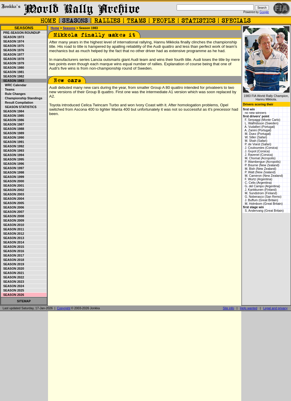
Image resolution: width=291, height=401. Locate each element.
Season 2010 (12, 225)
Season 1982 (12, 76)
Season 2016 (12, 251)
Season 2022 (12, 277)
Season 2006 (12, 207)
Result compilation (17, 102)
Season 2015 (12, 246)
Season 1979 (12, 63)
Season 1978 (12, 59)
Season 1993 (12, 150)
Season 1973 (12, 37)
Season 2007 (12, 211)
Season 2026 (12, 294)
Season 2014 (12, 242)
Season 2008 (12, 216)
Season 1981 (12, 72)
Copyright (63, 308)
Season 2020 (12, 268)
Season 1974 (12, 41)
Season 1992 (12, 146)
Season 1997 (12, 168)
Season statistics (18, 107)
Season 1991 (12, 142)
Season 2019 (12, 264)
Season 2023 (12, 281)
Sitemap (24, 301)
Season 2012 (12, 233)
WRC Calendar (13, 85)
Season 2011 (12, 229)
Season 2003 (12, 194)
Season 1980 (12, 67)
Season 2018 (12, 260)
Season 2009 (12, 220)
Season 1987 (12, 124)
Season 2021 (12, 273)
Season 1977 (12, 54)
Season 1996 (12, 163)
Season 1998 (12, 172)
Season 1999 (12, 177)
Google (264, 12)
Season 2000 (12, 181)
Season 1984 (12, 111)
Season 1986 (12, 120)
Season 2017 (12, 255)
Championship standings (21, 98)
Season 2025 (12, 290)
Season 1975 (12, 45)
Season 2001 (12, 185)
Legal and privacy (275, 308)
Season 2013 (12, 238)
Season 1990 (12, 137)
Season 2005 (12, 203)
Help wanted (248, 308)
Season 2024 (12, 286)
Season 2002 (12, 190)
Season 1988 (12, 128)
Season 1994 (12, 155)
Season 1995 (12, 159)
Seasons (23, 28)
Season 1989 (12, 133)
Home (55, 28)
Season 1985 (12, 115)
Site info (228, 308)
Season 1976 (12, 50)
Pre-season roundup (20, 32)
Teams (8, 89)
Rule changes (13, 94)
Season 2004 (12, 198)
